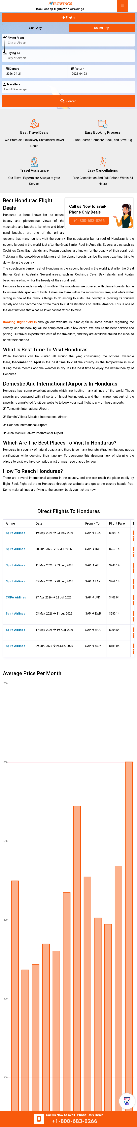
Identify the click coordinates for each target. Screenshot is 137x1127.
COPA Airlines (16, 597)
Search (68, 101)
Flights (68, 17)
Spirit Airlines (15, 533)
